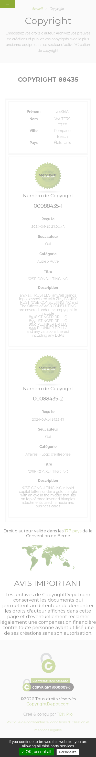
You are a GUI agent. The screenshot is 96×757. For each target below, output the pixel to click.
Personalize (68, 752)
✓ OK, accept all (36, 752)
